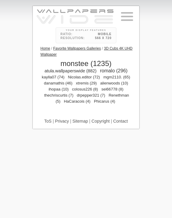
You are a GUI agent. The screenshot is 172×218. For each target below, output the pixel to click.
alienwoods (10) (114, 83)
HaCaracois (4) (77, 101)
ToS (47, 121)
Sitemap (80, 121)
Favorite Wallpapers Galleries (77, 48)
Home (45, 48)
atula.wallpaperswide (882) (70, 70)
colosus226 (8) (85, 89)
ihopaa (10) (59, 89)
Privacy (62, 121)
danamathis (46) (58, 83)
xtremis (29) (86, 83)
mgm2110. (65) (116, 77)
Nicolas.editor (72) (84, 77)
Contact (120, 121)
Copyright (100, 121)
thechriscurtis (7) (58, 95)
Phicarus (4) (104, 101)
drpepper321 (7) (91, 95)
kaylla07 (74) (53, 77)
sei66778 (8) (112, 89)
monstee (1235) (86, 63)
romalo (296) (114, 70)
